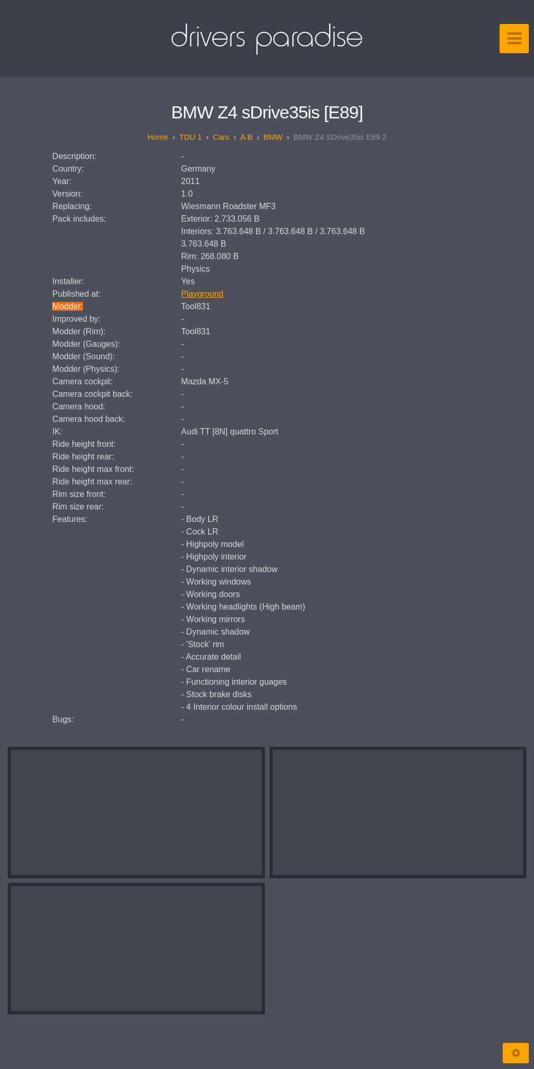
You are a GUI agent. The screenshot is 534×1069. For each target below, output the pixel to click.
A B (246, 136)
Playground (202, 293)
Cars (221, 136)
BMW (273, 136)
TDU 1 (190, 136)
